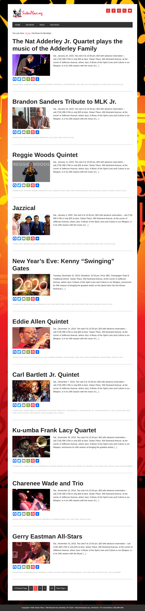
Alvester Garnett (46, 84)
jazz (78, 84)
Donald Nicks (53, 244)
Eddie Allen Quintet (40, 321)
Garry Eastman (54, 572)
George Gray (65, 244)
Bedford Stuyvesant (48, 410)
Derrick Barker (40, 244)
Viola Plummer (47, 413)
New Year (75, 304)
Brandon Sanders (31, 137)
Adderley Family (31, 84)
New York (107, 84)
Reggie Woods (81, 191)
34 (52, 588)
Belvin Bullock (30, 304)
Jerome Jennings (55, 357)
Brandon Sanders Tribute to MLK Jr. (64, 101)
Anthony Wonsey (31, 191)
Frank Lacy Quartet (85, 466)
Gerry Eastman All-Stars (47, 536)
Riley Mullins (94, 191)
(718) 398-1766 (118, 608)
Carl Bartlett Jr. (86, 410)
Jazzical (23, 207)
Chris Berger (69, 84)
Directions (95, 608)
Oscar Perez (105, 357)
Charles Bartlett (102, 410)
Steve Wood (34, 413)
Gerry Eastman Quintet (72, 572)
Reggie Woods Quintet (45, 154)
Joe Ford (55, 304)
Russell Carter (107, 191)
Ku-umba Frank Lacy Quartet (54, 430)
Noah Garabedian (91, 357)
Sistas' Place (27, 13)
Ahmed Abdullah (31, 410)
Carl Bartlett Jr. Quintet (45, 374)
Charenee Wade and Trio (47, 483)
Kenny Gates (65, 304)
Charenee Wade (58, 519)
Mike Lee (84, 84)
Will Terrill (59, 413)
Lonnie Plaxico (59, 191)
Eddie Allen (38, 357)
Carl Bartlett (72, 410)
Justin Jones (69, 357)
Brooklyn (59, 84)
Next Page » (61, 588)
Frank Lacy (71, 466)
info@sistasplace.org (82, 608)
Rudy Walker (95, 304)
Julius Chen (121, 410)
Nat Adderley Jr (95, 84)
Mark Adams (89, 244)
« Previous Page (20, 588)
